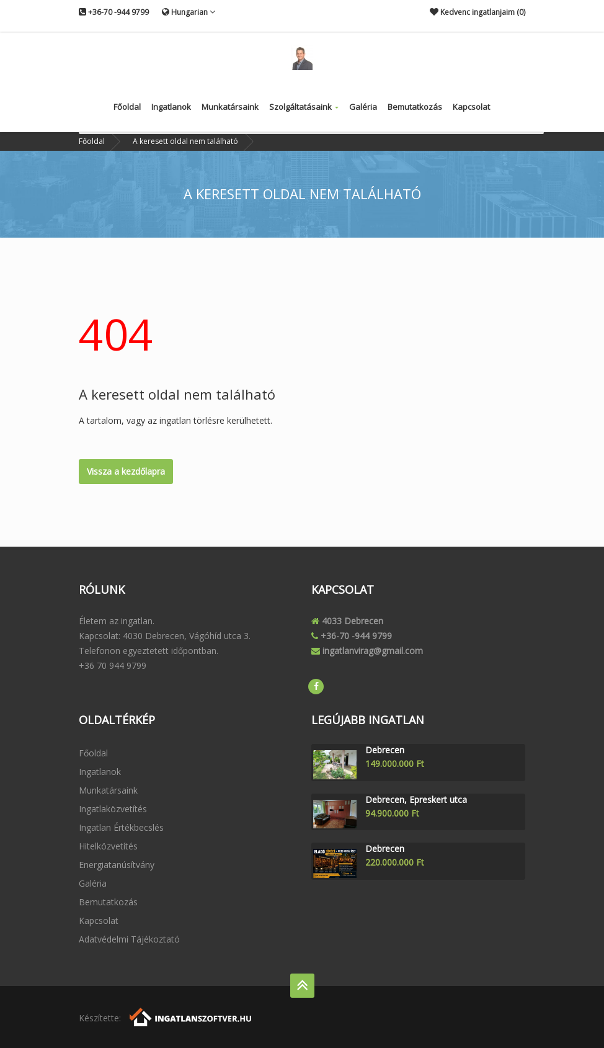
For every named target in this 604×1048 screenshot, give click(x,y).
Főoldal (127, 106)
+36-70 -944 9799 (114, 12)
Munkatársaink (230, 106)
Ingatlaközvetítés (113, 809)
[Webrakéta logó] (191, 1016)
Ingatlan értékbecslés (121, 827)
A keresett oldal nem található (185, 141)
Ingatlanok (171, 106)
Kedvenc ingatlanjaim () (477, 12)
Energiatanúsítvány (116, 865)
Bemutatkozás (415, 106)
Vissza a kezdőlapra (126, 471)
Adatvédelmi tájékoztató (129, 939)
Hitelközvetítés (108, 846)
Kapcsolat (471, 106)
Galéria (363, 106)
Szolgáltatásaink (304, 106)
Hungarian (188, 11)
